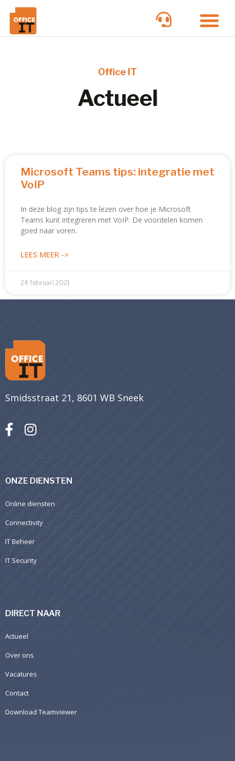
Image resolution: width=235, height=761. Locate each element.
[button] (209, 20)
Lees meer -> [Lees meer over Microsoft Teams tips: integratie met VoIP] (45, 254)
